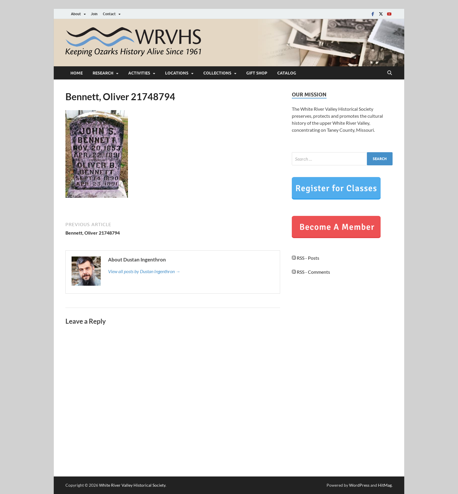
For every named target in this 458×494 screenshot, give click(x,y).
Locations (176, 73)
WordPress (359, 485)
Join (94, 14)
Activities (139, 73)
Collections (217, 73)
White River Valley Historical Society (132, 485)
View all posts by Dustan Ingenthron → (144, 271)
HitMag (385, 485)
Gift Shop (256, 73)
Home (76, 73)
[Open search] (389, 73)
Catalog (286, 73)
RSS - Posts (305, 258)
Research (103, 73)
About (76, 14)
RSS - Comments (311, 272)
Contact (109, 14)
